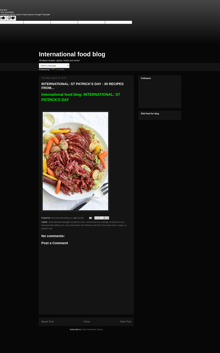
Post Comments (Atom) (92, 329)
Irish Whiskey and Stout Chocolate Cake (98, 225)
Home (87, 321)
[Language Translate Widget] (54, 65)
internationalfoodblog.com (52, 225)
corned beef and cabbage (97, 222)
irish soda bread (72, 225)
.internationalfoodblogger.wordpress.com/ (66, 222)
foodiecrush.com (117, 222)
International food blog (72, 54)
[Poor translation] (11, 18)
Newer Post (47, 321)
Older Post (125, 321)
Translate (57, 69)
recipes (120, 225)
